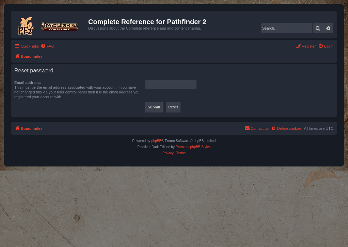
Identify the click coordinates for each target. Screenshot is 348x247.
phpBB (156, 141)
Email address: (27, 83)
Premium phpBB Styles (193, 147)
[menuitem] (47, 46)
